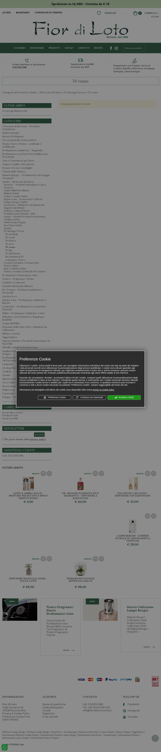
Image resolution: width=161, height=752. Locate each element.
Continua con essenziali (89, 397)
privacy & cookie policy (103, 390)
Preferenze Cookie (55, 397)
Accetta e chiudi (124, 397)
